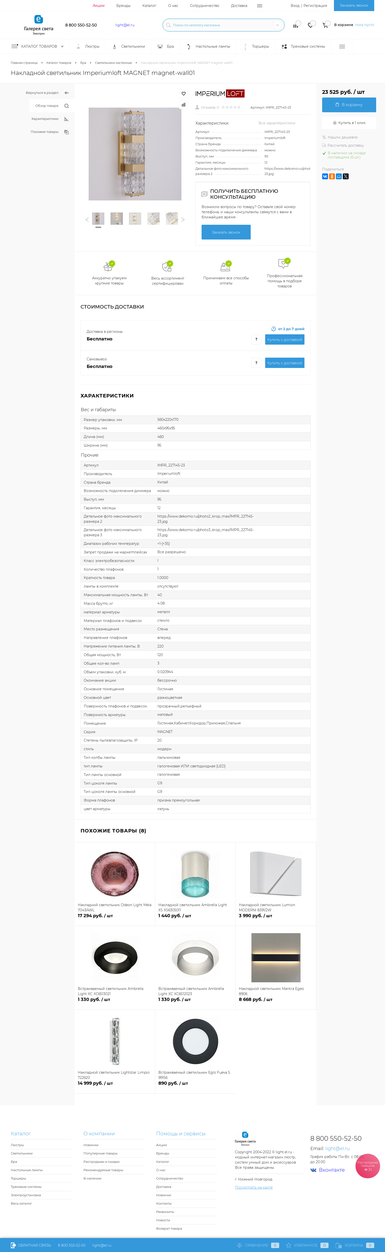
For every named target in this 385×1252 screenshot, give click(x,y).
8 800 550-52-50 (81, 25)
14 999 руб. (115, 1086)
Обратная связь (31, 1245)
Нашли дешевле (340, 137)
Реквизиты (165, 1212)
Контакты (164, 1203)
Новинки (90, 1145)
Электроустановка (26, 1195)
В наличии (92, 1178)
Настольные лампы (27, 1170)
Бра (14, 1162)
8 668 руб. (276, 1002)
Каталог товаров (38, 46)
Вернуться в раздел (47, 93)
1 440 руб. (195, 918)
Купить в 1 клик (349, 123)
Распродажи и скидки (101, 1162)
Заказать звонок (354, 5)
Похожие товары (50, 132)
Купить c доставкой (284, 340)
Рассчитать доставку (343, 145)
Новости (163, 1220)
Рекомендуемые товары (103, 1170)
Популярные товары (100, 1153)
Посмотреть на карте (254, 1187)
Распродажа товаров (368, 1165)
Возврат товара (169, 1228)
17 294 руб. (115, 918)
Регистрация (315, 5)
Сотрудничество (204, 5)
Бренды (123, 5)
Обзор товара (52, 106)
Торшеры (18, 1178)
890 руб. (195, 1086)
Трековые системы (26, 1187)
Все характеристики (277, 123)
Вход (295, 5)
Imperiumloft (275, 138)
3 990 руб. (276, 918)
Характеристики (50, 119)
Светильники (22, 1153)
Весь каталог (21, 1203)
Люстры (17, 1145)
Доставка (239, 5)
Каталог (149, 5)
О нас (173, 5)
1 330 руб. (115, 1002)
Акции (99, 5)
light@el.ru (124, 25)
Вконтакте (327, 1170)
